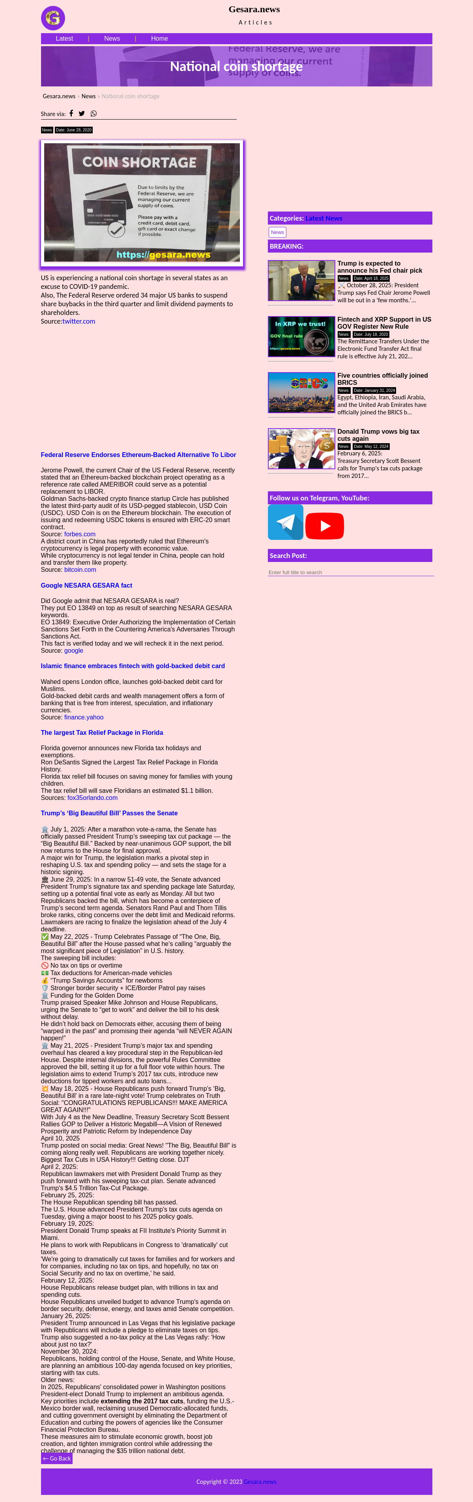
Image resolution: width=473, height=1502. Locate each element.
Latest (64, 38)
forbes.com (79, 534)
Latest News (324, 218)
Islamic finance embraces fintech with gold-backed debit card (133, 666)
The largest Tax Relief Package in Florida (102, 732)
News (112, 38)
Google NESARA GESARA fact (87, 585)
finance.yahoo (84, 717)
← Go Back (57, 1458)
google (73, 650)
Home (159, 38)
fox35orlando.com (92, 797)
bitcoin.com (80, 569)
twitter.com (78, 321)
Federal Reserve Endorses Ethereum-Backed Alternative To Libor (138, 454)
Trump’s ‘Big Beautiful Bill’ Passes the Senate (109, 813)
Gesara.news (59, 96)
